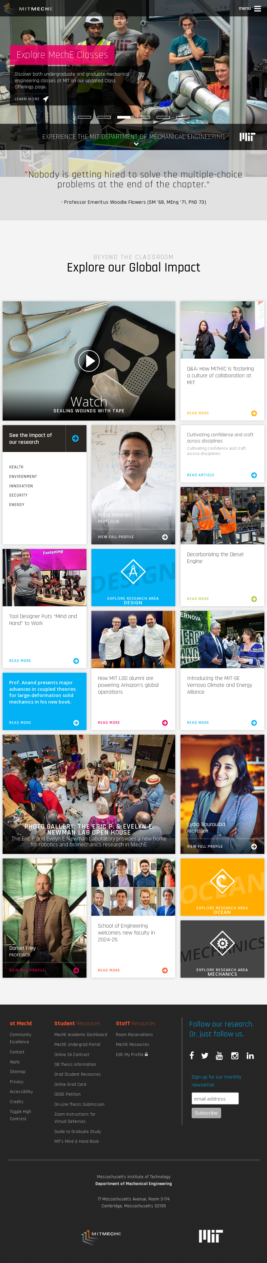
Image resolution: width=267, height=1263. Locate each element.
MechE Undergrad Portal (77, 1044)
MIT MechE (28, 9)
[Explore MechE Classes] (123, 117)
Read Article (222, 475)
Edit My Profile (132, 1055)
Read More (222, 413)
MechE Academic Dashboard (80, 1035)
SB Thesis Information (75, 1064)
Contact (17, 1052)
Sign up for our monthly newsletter (216, 1081)
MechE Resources (132, 1044)
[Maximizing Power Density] (163, 117)
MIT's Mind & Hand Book (76, 1141)
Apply (15, 1062)
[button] (250, 9)
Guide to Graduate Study (77, 1132)
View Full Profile (133, 537)
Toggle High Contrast (20, 1115)
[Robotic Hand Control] (84, 117)
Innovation (21, 486)
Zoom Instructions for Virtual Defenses (75, 1117)
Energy (17, 504)
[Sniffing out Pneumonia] (143, 117)
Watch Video (89, 361)
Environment (23, 476)
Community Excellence (20, 1038)
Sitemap (18, 1072)
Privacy (16, 1082)
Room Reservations (134, 1035)
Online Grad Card (70, 1084)
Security (18, 495)
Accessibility (21, 1092)
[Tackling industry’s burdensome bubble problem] (182, 117)
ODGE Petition (67, 1094)
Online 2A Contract (71, 1055)
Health (16, 467)
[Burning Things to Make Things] (104, 117)
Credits (17, 1102)
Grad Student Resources (77, 1074)
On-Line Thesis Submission (79, 1104)
